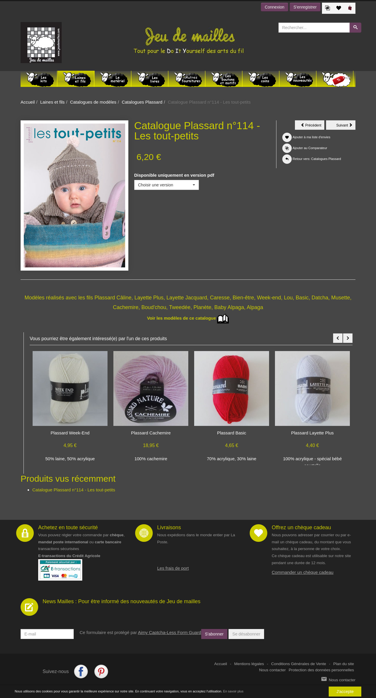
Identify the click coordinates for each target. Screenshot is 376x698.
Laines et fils (52, 102)
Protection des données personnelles (321, 670)
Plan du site (343, 664)
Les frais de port (173, 568)
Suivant (345, 126)
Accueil (28, 102)
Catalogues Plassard (142, 102)
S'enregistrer (305, 7)
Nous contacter (272, 670)
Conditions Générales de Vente (298, 664)
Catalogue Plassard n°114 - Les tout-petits (73, 489)
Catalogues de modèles (93, 102)
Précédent (312, 126)
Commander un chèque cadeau (302, 572)
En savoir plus (233, 691)
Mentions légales (249, 664)
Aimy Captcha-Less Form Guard (169, 632)
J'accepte (345, 691)
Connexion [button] (274, 7)
